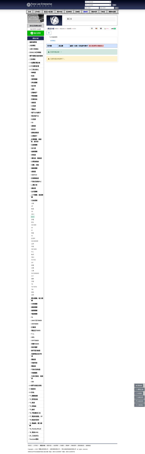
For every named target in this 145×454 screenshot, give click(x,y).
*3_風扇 (32, 403)
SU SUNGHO (35, 273)
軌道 (32, 76)
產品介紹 (62, 28)
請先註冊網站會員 (36, 26)
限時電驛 (34, 347)
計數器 (33, 327)
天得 (32, 281)
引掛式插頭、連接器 (37, 377)
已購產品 (139, 405)
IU (32, 236)
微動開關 (34, 168)
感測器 (33, 126)
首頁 (29, 12)
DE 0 (32, 214)
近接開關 (34, 145)
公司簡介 (37, 12)
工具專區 (32, 59)
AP (32, 206)
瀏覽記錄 (139, 389)
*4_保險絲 (32, 406)
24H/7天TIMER (36, 320)
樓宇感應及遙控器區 (36, 56)
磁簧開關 (34, 151)
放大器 (33, 148)
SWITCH (34, 175)
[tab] (53, 40)
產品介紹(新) (48, 12)
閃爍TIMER (35, 344)
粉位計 (33, 129)
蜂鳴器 (33, 72)
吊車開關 (34, 304)
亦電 (32, 219)
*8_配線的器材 (34, 420)
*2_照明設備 (33, 399)
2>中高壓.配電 (34, 66)
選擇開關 (34, 79)
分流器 (33, 106)
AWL (32, 337)
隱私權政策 (81, 445)
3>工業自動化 (34, 70)
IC (32, 230)
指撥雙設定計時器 (36, 355)
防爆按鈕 (34, 99)
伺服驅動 (34, 373)
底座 (32, 89)
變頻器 (33, 359)
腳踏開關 (34, 307)
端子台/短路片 (36, 113)
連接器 (33, 103)
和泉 (32, 233)
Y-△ (32, 334)
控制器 (33, 155)
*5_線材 (32, 409)
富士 (32, 222)
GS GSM (33, 225)
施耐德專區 (33, 42)
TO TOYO (34, 287)
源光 (32, 292)
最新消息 (59, 12)
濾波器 (33, 188)
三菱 (32, 270)
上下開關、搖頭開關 (37, 196)
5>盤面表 (32, 389)
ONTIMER (34, 324)
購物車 (86, 12)
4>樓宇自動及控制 (35, 385)
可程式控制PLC (36, 182)
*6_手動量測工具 (35, 413)
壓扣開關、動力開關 (37, 299)
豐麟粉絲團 (112, 12)
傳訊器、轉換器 (36, 158)
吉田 (32, 295)
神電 (32, 265)
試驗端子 (34, 93)
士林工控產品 (33, 49)
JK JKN (33, 238)
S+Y (32, 276)
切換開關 (34, 200)
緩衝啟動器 (35, 133)
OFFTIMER (35, 341)
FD (32, 123)
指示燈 (33, 86)
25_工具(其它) (34, 436)
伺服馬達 (34, 363)
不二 (32, 252)
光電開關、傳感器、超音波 (36, 140)
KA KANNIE (34, 241)
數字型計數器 (35, 351)
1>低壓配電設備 (34, 63)
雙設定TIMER (35, 330)
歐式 (32, 254)
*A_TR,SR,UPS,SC (35, 429)
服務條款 (88, 445)
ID (49, 33)
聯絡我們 (94, 12)
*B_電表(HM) (33, 432)
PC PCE (33, 260)
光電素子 (34, 136)
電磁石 (33, 109)
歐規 (32, 209)
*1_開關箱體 (33, 396)
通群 (32, 279)
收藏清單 (139, 397)
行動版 (103, 12)
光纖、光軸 (35, 165)
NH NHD (34, 249)
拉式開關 (34, 192)
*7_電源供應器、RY (36, 416)
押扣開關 (34, 82)
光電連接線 (35, 161)
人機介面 (34, 185)
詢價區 (78, 12)
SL (32, 317)
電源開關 (34, 314)
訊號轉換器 (35, 178)
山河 (32, 244)
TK (32, 284)
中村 (32, 246)
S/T (32, 262)
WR (32, 382)
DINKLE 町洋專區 (35, 52)
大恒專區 (32, 46)
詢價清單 (139, 401)
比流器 (33, 119)
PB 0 (32, 257)
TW (32, 289)
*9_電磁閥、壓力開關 (35, 424)
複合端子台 (35, 116)
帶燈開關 (34, 96)
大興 (32, 203)
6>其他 (31, 392)
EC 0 (32, 217)
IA (32, 227)
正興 (32, 268)
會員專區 (69, 12)
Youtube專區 (33, 439)
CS (32, 211)
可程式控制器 (35, 369)
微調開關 (34, 310)
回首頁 (30, 445)
